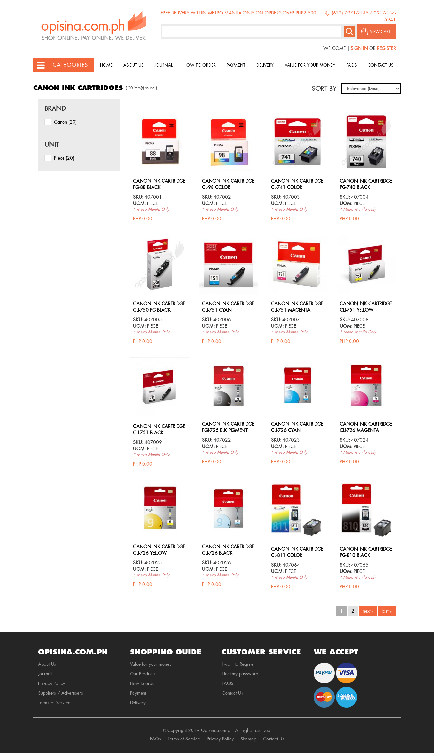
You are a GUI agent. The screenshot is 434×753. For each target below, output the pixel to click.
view (159, 115)
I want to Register (238, 664)
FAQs (155, 739)
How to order (199, 65)
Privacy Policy (51, 683)
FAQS (227, 683)
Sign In (359, 48)
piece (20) (64, 158)
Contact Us (380, 65)
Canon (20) (65, 122)
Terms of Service (54, 703)
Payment (236, 65)
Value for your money (310, 65)
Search (349, 31)
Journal (163, 65)
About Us (133, 65)
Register (386, 48)
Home (106, 65)
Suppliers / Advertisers (60, 693)
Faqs (351, 65)
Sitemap (248, 739)
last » (387, 611)
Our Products (142, 674)
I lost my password (240, 674)
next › (368, 611)
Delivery (265, 65)
